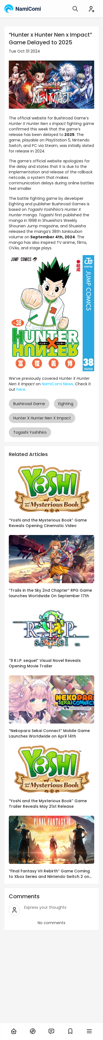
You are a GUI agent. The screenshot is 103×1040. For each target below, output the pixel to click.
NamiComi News (57, 384)
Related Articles (28, 454)
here (20, 389)
